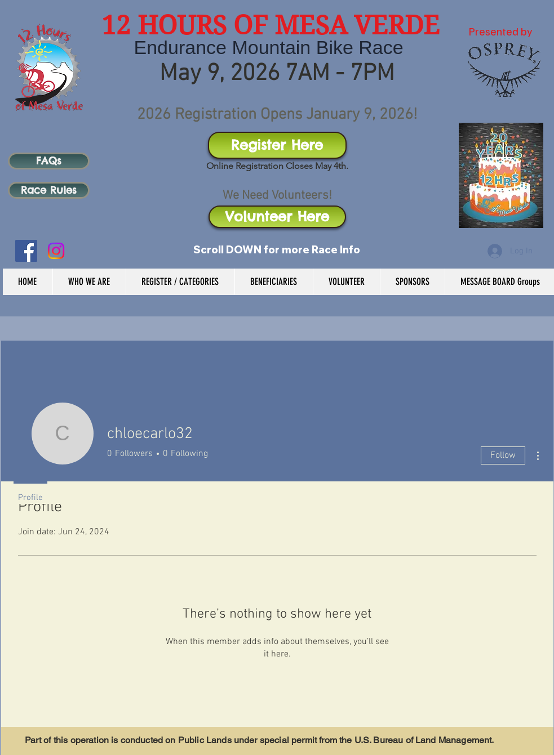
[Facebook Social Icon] (26, 251)
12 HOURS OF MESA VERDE (270, 25)
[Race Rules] (49, 190)
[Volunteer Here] (277, 216)
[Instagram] (56, 251)
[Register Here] (277, 145)
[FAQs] (49, 161)
